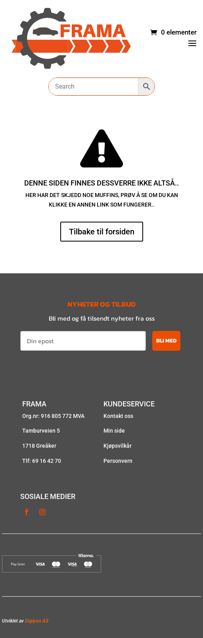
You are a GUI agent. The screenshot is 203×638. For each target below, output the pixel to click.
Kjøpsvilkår (117, 446)
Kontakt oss (118, 416)
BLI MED (166, 340)
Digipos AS (36, 621)
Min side (114, 430)
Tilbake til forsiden (101, 231)
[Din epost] (83, 341)
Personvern (117, 461)
